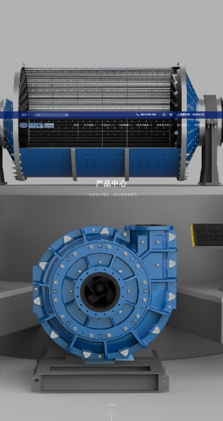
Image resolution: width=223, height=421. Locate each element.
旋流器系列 (30, 415)
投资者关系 (163, 13)
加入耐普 (182, 13)
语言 (24, 3)
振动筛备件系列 (32, 405)
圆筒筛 (27, 395)
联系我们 (199, 13)
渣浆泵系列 (30, 374)
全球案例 (124, 13)
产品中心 (106, 13)
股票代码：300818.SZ (192, 3)
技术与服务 (143, 13)
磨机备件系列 (31, 384)
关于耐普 (89, 13)
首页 (76, 13)
